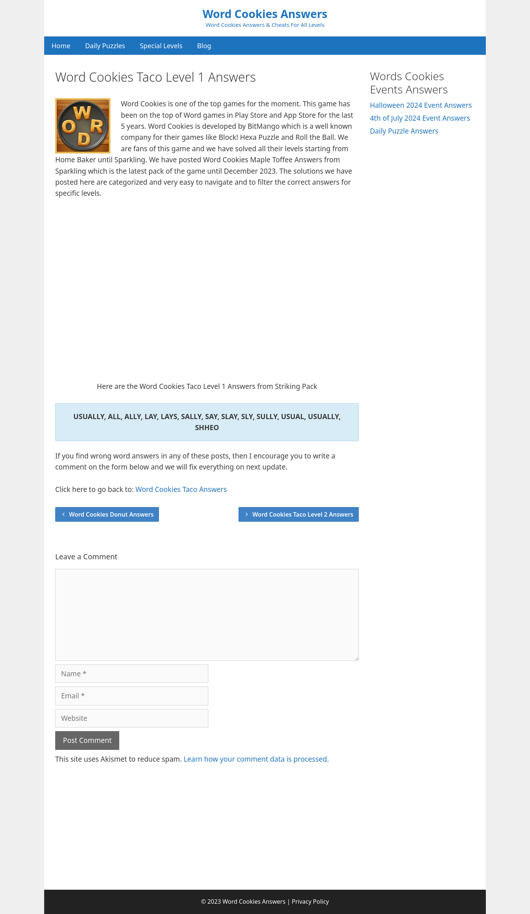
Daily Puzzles (105, 45)
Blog (204, 45)
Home (61, 45)
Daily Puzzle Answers (404, 131)
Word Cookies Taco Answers (181, 489)
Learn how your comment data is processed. (256, 759)
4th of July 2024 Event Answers (420, 118)
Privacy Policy (310, 901)
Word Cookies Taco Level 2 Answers (302, 514)
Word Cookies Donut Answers (111, 514)
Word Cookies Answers (264, 13)
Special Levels (161, 45)
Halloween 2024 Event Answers (421, 105)
